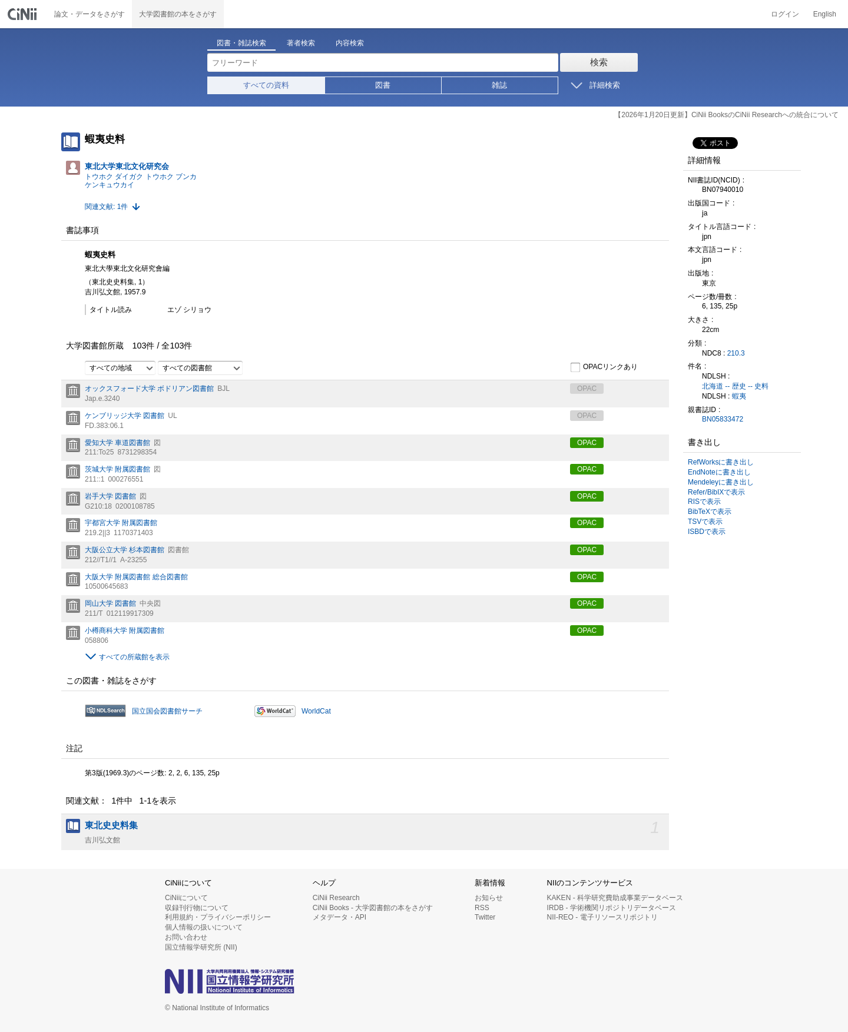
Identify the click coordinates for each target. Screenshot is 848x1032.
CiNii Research (336, 898)
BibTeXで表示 (709, 511)
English (824, 14)
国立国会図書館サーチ (167, 711)
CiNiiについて (186, 898)
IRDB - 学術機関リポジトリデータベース (611, 908)
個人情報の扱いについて (204, 927)
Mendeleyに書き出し (721, 482)
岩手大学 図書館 (110, 496)
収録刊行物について (196, 908)
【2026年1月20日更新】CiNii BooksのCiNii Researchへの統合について (726, 115)
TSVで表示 (705, 521)
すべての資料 (266, 85)
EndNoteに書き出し (719, 472)
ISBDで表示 (707, 531)
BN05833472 (722, 419)
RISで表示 (704, 501)
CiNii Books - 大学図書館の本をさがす (373, 908)
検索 (599, 62)
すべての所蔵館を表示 (134, 657)
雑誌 (499, 85)
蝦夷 (739, 396)
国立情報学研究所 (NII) (201, 947)
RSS (482, 908)
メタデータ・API (339, 917)
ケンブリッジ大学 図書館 (124, 416)
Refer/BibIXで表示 (716, 492)
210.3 (736, 353)
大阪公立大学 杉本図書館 (124, 550)
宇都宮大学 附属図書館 (121, 523)
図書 (382, 85)
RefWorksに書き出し (721, 462)
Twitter (485, 917)
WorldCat (316, 711)
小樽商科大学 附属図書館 (124, 630)
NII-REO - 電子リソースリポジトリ (602, 917)
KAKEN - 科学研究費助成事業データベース (615, 898)
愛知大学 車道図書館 (117, 443)
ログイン (785, 14)
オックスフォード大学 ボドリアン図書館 (149, 388)
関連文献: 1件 (106, 207)
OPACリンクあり (604, 367)
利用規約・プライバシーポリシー (218, 917)
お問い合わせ (186, 937)
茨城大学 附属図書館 (117, 469)
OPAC (587, 443)
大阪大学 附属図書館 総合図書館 (136, 577)
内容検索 (350, 43)
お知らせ (489, 898)
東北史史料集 (111, 825)
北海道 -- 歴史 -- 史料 (735, 386)
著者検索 (301, 43)
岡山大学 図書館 (110, 603)
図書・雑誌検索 (241, 43)
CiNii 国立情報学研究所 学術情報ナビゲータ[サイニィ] (23, 14)
